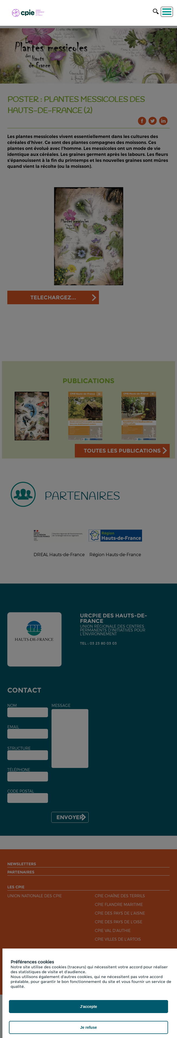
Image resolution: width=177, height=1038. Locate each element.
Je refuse (88, 1027)
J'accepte (88, 1006)
